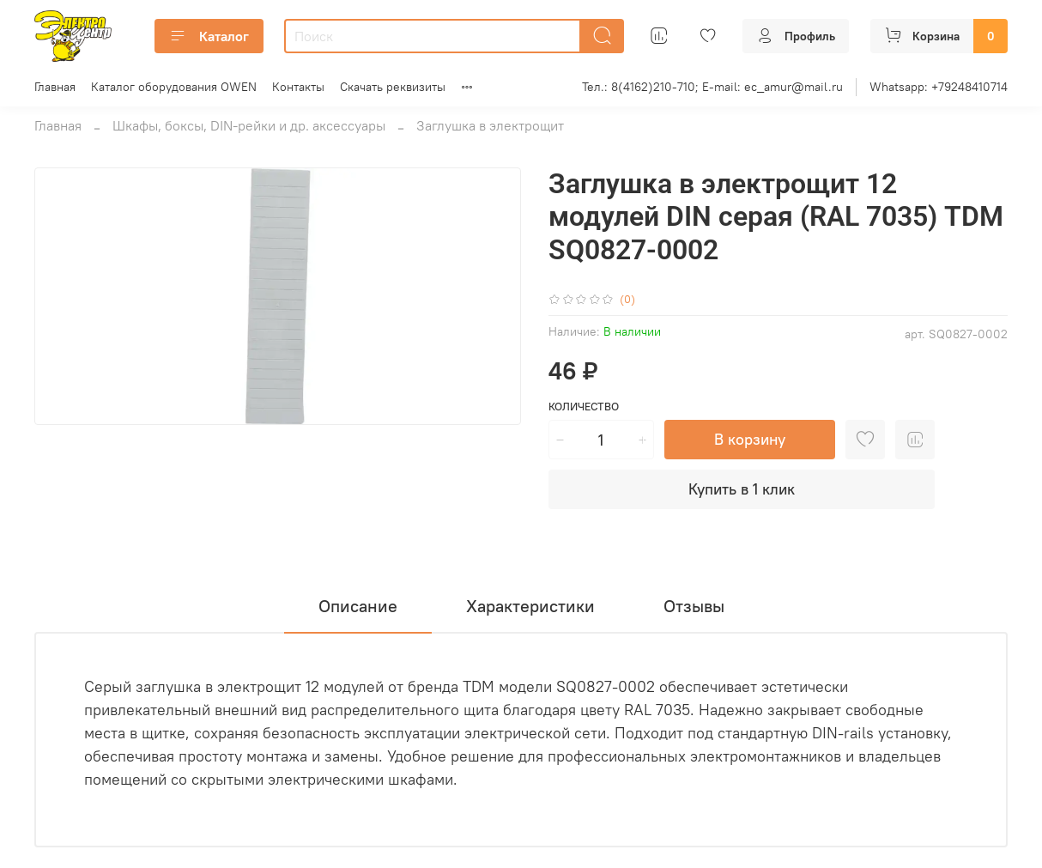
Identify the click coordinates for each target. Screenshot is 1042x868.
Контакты (298, 86)
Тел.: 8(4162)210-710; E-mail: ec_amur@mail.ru (712, 86)
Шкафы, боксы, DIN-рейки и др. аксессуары (248, 125)
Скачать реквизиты (392, 86)
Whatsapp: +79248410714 (938, 86)
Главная (55, 86)
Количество (583, 406)
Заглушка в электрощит (490, 125)
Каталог (209, 36)
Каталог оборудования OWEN (174, 86)
